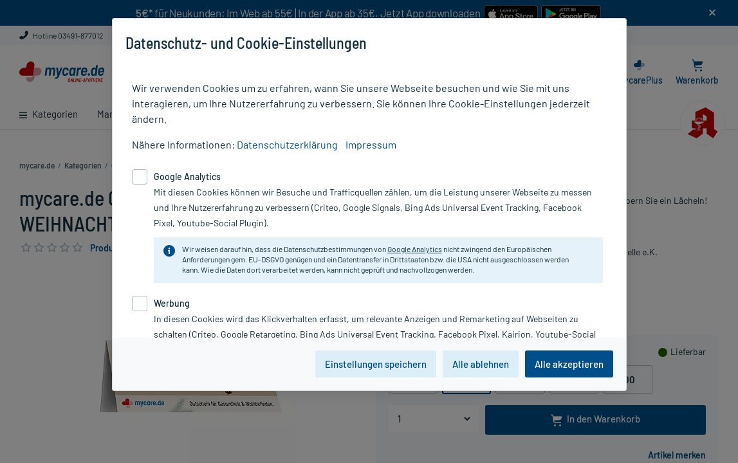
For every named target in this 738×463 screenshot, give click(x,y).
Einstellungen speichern (376, 364)
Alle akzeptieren (569, 364)
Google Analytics (414, 248)
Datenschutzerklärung (287, 144)
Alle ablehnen (480, 364)
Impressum (371, 144)
